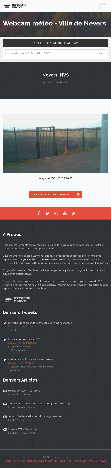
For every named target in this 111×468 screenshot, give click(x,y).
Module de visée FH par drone (24, 390)
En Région (61, 460)
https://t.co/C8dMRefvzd (22, 343)
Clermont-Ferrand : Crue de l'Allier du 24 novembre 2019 (39, 403)
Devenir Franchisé (15, 460)
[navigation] (104, 6)
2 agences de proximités (34, 259)
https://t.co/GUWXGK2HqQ (23, 363)
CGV (50, 460)
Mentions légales (36, 460)
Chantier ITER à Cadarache (22, 429)
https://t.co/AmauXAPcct (22, 326)
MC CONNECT (97, 460)
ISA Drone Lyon (78, 460)
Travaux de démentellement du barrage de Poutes (35, 416)
